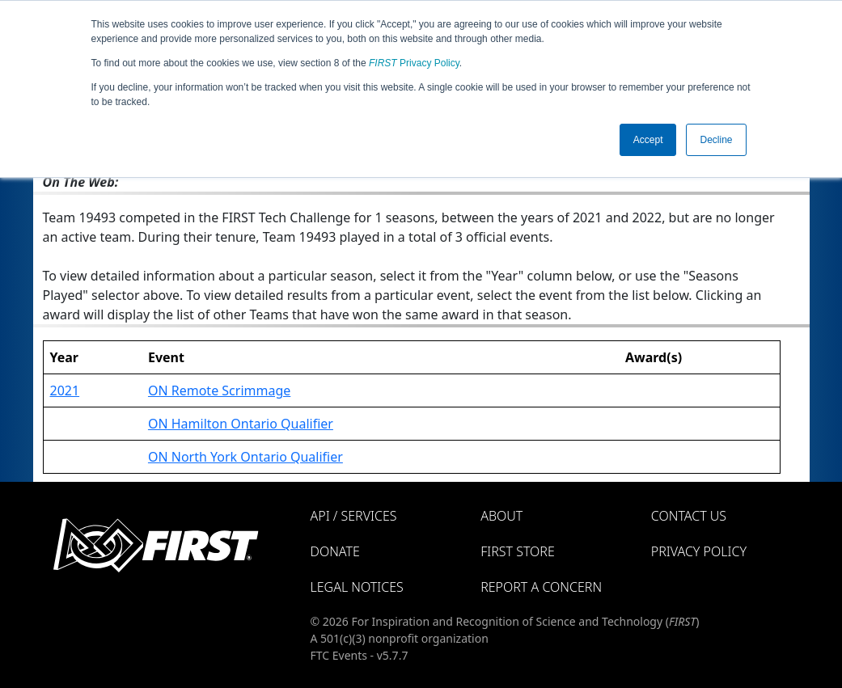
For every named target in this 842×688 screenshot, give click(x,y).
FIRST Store (517, 551)
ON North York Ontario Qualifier (245, 457)
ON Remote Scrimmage (219, 390)
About (501, 516)
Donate (335, 551)
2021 (65, 390)
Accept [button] (648, 140)
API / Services (354, 516)
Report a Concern (541, 587)
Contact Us (688, 516)
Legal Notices (357, 587)
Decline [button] (716, 140)
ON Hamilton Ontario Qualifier (240, 424)
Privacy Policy (414, 63)
